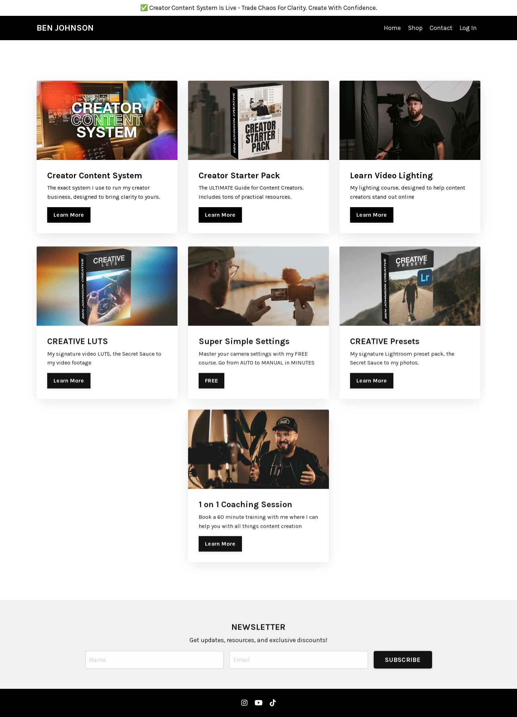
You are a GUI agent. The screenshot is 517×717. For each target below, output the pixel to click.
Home (392, 28)
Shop (415, 28)
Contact (441, 28)
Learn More (69, 214)
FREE (211, 391)
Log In (468, 28)
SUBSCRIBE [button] (403, 670)
